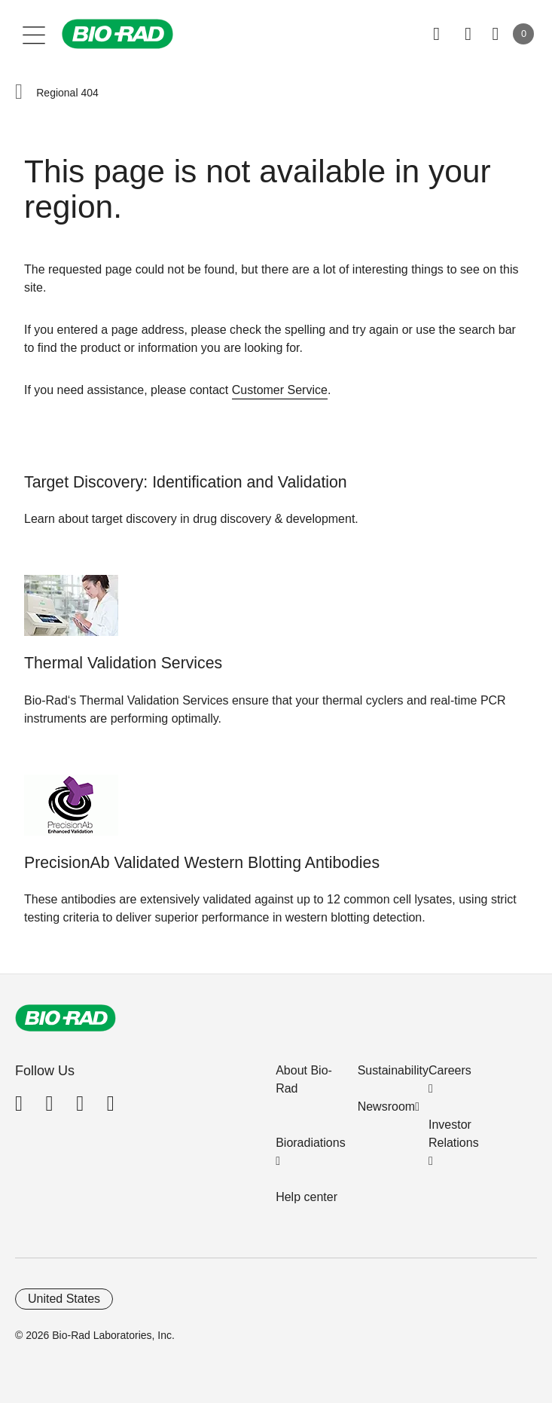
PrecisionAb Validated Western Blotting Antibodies (202, 863)
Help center (306, 1197)
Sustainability (393, 1070)
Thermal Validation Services (123, 663)
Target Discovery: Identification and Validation (185, 482)
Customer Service (280, 390)
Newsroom (386, 1106)
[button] (19, 93)
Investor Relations (453, 1133)
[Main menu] (34, 33)
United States (64, 1298)
